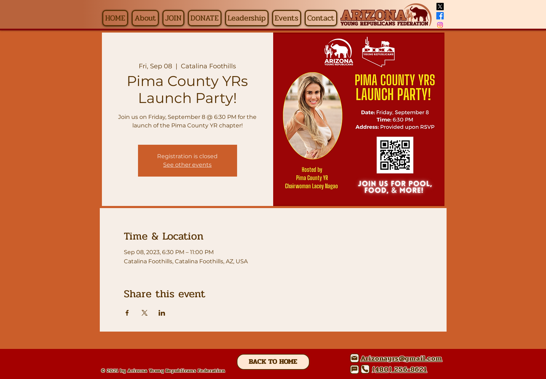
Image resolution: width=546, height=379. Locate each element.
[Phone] (365, 369)
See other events (187, 164)
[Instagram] (440, 25)
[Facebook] (440, 15)
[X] (440, 6)
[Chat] (354, 369)
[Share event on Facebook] (127, 313)
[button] (145, 18)
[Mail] (354, 358)
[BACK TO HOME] (273, 362)
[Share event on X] (144, 313)
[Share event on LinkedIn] (162, 313)
